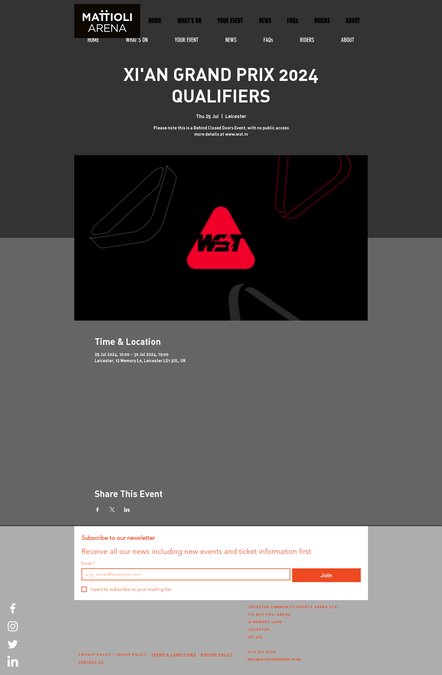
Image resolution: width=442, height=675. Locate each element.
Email (88, 563)
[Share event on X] (112, 509)
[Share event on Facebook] (97, 509)
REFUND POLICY (217, 654)
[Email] (184, 574)
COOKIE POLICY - (133, 654)
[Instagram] (12, 626)
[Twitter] (12, 644)
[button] (230, 21)
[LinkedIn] (12, 662)
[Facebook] (12, 608)
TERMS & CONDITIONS (173, 654)
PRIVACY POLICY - (97, 654)
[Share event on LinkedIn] (127, 509)
